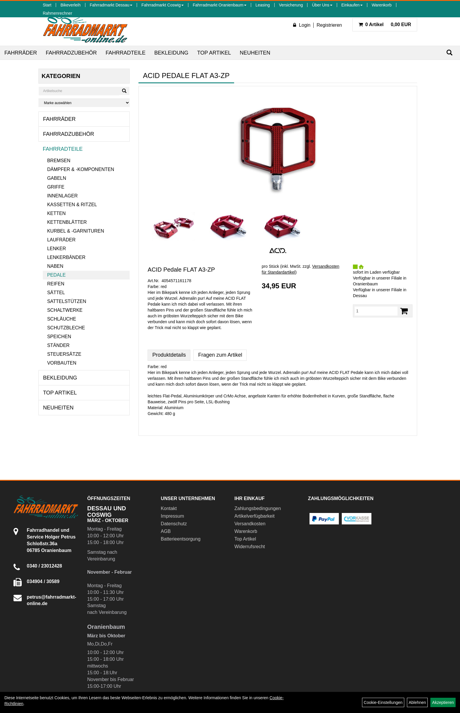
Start (47, 5)
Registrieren (329, 25)
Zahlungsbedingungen (257, 508)
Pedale (56, 274)
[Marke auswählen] (84, 103)
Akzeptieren (443, 702)
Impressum (172, 516)
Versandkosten (249, 523)
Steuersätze (64, 354)
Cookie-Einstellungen (383, 702)
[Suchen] (449, 52)
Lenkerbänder (66, 257)
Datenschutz (174, 523)
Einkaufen (352, 5)
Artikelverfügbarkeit (254, 516)
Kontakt (169, 508)
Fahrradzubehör (71, 53)
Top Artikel (214, 53)
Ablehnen (417, 702)
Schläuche (61, 318)
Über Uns (322, 5)
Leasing (263, 5)
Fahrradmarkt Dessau (111, 5)
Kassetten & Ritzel (72, 204)
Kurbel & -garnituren (75, 230)
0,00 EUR (384, 24)
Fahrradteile (126, 53)
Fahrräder (20, 53)
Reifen (56, 283)
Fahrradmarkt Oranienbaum (219, 5)
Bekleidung (171, 53)
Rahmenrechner (57, 13)
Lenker (56, 248)
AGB (166, 531)
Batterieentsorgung (180, 538)
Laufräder (61, 239)
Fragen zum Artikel (220, 355)
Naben (55, 266)
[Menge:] (376, 311)
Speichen (59, 336)
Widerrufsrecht (249, 546)
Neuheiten (255, 53)
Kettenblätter (67, 222)
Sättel (56, 292)
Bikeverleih (70, 5)
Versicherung (291, 5)
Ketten (56, 213)
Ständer (58, 345)
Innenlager (62, 195)
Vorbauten (62, 362)
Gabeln (56, 178)
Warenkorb (382, 5)
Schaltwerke (65, 310)
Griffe (56, 186)
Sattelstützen (66, 301)
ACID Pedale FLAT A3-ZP (181, 269)
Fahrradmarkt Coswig (162, 5)
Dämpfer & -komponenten (80, 169)
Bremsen (58, 160)
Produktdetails (169, 355)
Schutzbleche (66, 327)
